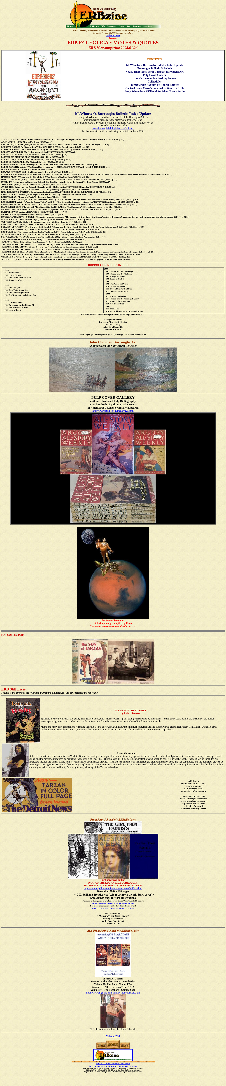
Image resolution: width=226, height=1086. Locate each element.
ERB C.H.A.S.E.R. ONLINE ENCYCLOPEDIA (113, 908)
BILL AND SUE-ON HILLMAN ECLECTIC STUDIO (113, 1066)
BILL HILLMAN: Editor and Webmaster (113, 1063)
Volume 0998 (113, 35)
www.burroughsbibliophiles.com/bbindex (113, 128)
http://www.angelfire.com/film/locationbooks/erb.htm (113, 992)
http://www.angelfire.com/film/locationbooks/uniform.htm (113, 888)
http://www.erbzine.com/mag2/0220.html (112, 410)
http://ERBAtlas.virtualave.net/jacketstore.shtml (113, 903)
